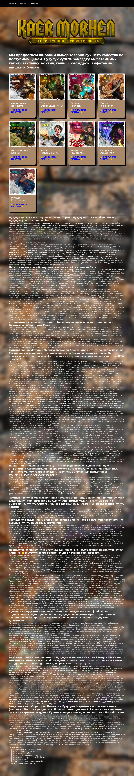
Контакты (13, 4)
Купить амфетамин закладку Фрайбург (28, 757)
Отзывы (23, 4)
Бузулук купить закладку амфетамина (27, 755)
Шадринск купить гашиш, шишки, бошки (29, 761)
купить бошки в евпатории (23, 763)
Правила (34, 4)
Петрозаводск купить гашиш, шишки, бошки (30, 243)
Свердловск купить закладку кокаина (27, 749)
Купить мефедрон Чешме (22, 759)
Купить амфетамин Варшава (23, 753)
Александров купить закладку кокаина (97, 350)
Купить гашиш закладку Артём (24, 751)
